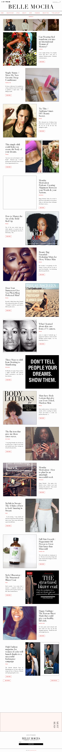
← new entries (7, 680)
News (6, 664)
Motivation (41, 195)
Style (6, 513)
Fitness (6, 154)
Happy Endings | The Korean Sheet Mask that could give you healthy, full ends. (47, 615)
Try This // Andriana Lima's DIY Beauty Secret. (46, 112)
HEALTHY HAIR (10, 12)
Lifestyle (41, 49)
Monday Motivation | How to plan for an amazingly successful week (47, 472)
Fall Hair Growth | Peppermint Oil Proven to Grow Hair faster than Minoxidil (47, 544)
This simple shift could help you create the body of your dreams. (13, 148)
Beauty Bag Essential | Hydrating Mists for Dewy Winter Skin (48, 256)
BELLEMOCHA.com (32, 750)
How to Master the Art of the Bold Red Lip (13, 219)
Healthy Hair (8, 82)
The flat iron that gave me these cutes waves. (13, 434)
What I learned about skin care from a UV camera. (47, 326)
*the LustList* (56, 12)
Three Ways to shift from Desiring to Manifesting (14, 362)
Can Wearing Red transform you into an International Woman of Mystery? (47, 41)
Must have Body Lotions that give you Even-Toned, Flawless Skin (47, 399)
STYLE (17, 12)
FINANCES (37, 12)
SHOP (30, 12)
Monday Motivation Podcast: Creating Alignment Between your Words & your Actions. (48, 186)
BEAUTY (24, 12)
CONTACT (31, 16)
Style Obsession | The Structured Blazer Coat (13, 577)
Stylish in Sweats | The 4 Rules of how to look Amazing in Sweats (14, 507)
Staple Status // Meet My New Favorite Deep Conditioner (12, 76)
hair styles (7, 439)
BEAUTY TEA (46, 12)
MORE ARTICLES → (54, 680)
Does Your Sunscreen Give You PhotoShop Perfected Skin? (12, 291)
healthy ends (42, 623)
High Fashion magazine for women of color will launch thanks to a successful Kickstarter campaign (14, 654)
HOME (2, 12)
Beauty (40, 118)
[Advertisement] (31, 698)
